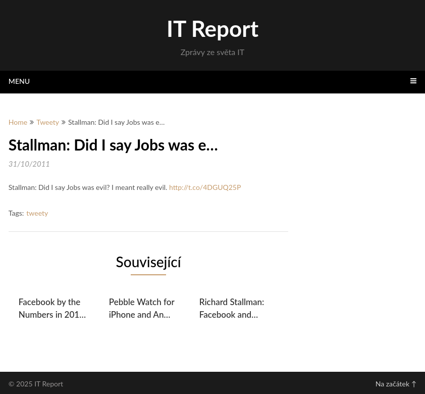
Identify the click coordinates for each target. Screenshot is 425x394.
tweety (37, 213)
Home (18, 122)
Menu (19, 81)
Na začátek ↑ (396, 383)
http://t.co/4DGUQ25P (205, 187)
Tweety (47, 122)
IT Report (212, 28)
